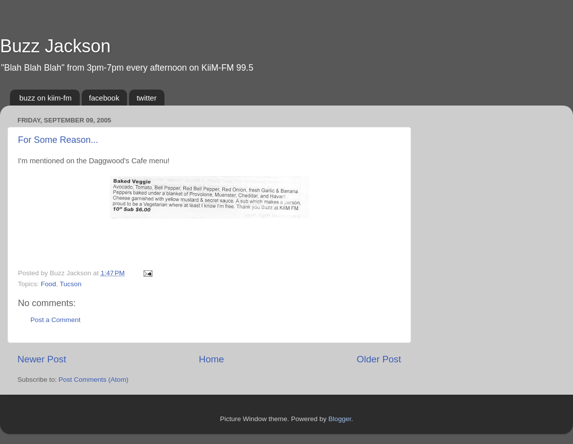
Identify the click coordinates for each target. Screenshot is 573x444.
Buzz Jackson (55, 46)
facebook (104, 98)
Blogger (339, 419)
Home (211, 359)
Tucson (71, 284)
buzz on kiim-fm (45, 98)
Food (48, 284)
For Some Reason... (58, 140)
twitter (146, 98)
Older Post (379, 359)
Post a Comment (55, 320)
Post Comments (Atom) (94, 379)
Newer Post (41, 359)
